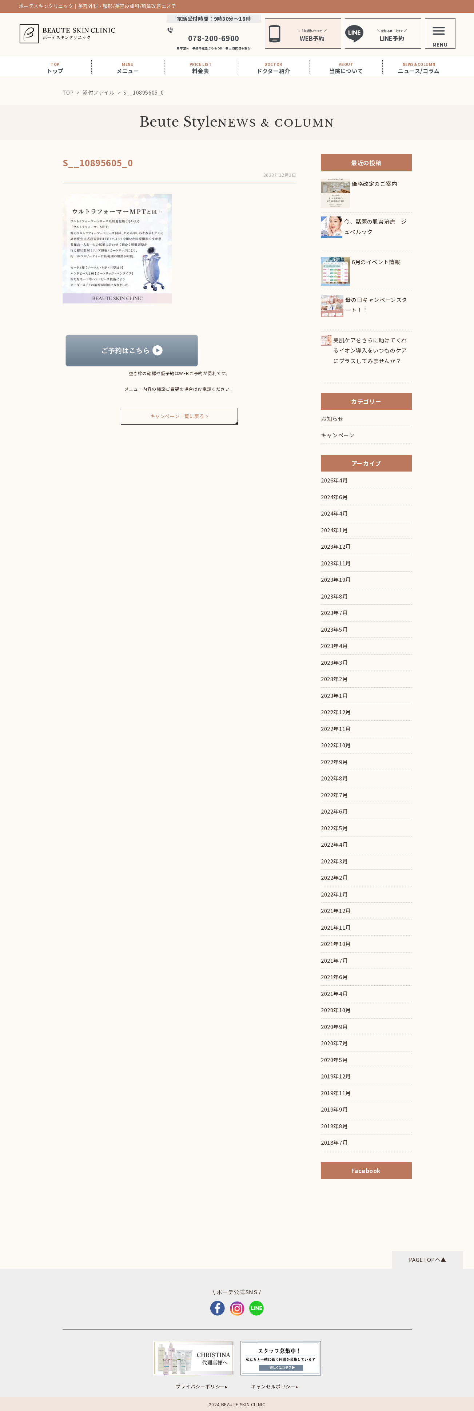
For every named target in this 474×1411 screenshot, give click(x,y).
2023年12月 (336, 546)
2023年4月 (334, 645)
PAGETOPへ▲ (427, 1259)
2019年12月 (336, 1076)
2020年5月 (334, 1060)
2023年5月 (334, 629)
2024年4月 (334, 513)
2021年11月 (336, 927)
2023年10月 (336, 579)
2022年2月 (334, 877)
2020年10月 (336, 1010)
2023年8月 (334, 596)
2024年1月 (334, 530)
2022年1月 (334, 894)
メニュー (127, 67)
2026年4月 (334, 480)
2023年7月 (334, 612)
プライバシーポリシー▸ (202, 1386)
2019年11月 (336, 1093)
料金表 (201, 67)
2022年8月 (334, 778)
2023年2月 (334, 679)
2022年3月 (334, 861)
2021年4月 (334, 993)
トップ (55, 67)
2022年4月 (334, 844)
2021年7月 (334, 960)
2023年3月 (334, 662)
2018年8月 (334, 1126)
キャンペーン (338, 435)
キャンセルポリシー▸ (274, 1386)
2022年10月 (336, 745)
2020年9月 (334, 1026)
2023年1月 (334, 695)
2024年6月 (334, 497)
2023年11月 (336, 563)
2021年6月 (334, 977)
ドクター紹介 (273, 67)
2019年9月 (334, 1109)
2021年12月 (336, 910)
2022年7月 (334, 795)
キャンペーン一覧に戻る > (179, 416)
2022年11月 (336, 728)
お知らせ (332, 418)
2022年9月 (334, 762)
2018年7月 (334, 1142)
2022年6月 (334, 811)
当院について (346, 67)
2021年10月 (336, 943)
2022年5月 (334, 828)
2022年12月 (336, 712)
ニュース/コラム (419, 67)
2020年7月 (334, 1043)
